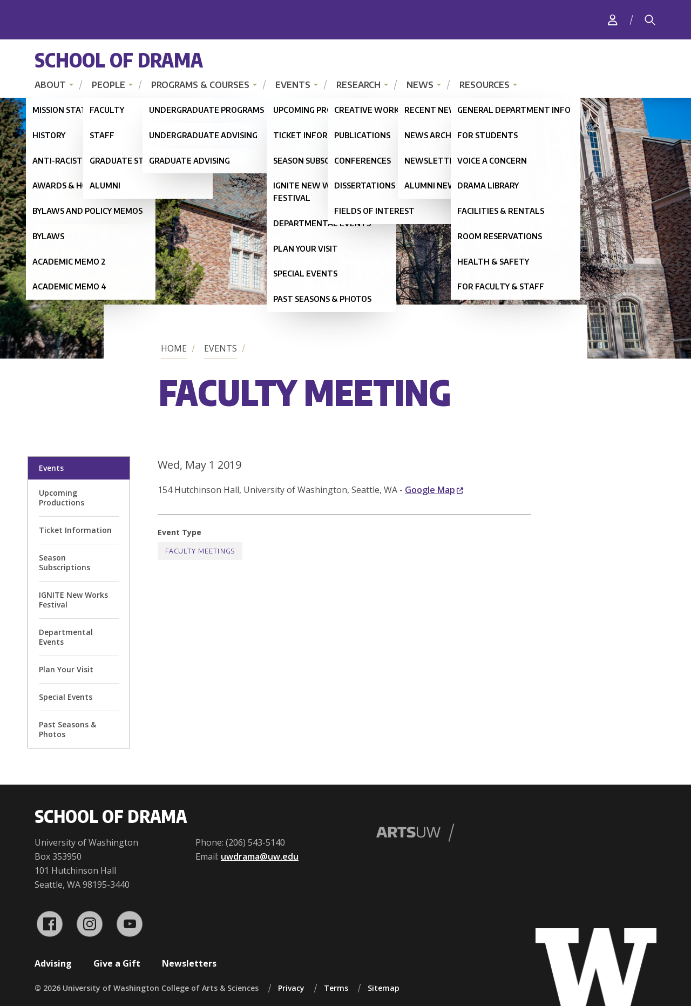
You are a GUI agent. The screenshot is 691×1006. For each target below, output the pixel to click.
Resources (484, 84)
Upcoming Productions (61, 498)
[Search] (649, 19)
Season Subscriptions (64, 562)
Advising (53, 963)
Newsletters (189, 963)
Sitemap (383, 988)
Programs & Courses (200, 84)
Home (174, 348)
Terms (336, 988)
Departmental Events (66, 637)
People (108, 84)
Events (292, 84)
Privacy (291, 988)
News (420, 84)
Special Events (65, 697)
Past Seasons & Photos (67, 729)
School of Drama (119, 60)
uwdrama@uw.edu (260, 856)
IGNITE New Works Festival (73, 600)
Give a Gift (116, 963)
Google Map (434, 490)
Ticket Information (75, 530)
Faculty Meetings (200, 551)
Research (358, 84)
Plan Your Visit (66, 669)
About (50, 84)
